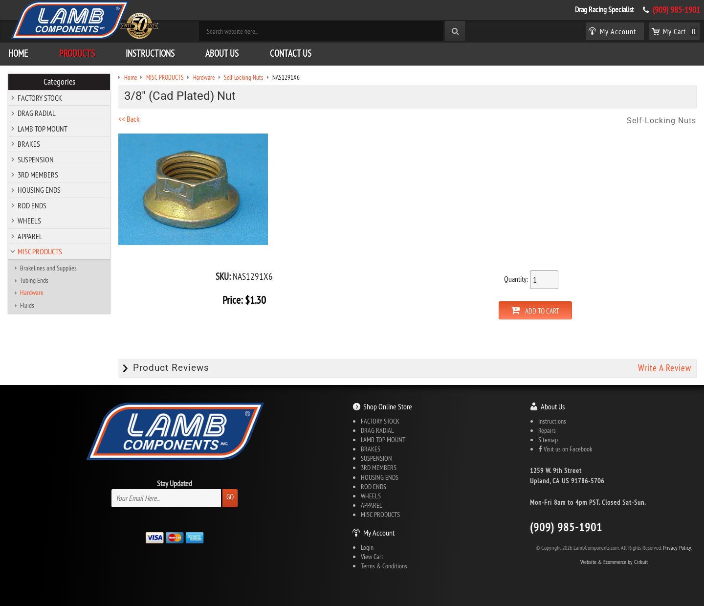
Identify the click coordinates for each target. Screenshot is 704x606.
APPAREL (30, 236)
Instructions (150, 53)
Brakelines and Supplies (48, 268)
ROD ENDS (32, 205)
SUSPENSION (36, 159)
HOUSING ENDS (39, 190)
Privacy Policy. (677, 547)
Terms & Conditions (384, 565)
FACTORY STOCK (40, 98)
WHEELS (29, 220)
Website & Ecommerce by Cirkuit (614, 561)
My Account (379, 533)
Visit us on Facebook (565, 449)
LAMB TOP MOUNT (42, 129)
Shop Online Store (387, 406)
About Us (222, 53)
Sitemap (548, 439)
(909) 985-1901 (676, 9)
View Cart (372, 556)
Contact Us (290, 53)
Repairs (547, 430)
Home (18, 53)
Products (77, 53)
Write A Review (664, 368)
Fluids (27, 305)
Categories (59, 81)
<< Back (128, 119)
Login (367, 547)
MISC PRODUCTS (40, 251)
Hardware (32, 292)
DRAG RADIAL (37, 113)
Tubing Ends (34, 280)
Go (230, 496)
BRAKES (29, 144)
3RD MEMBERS (38, 175)
